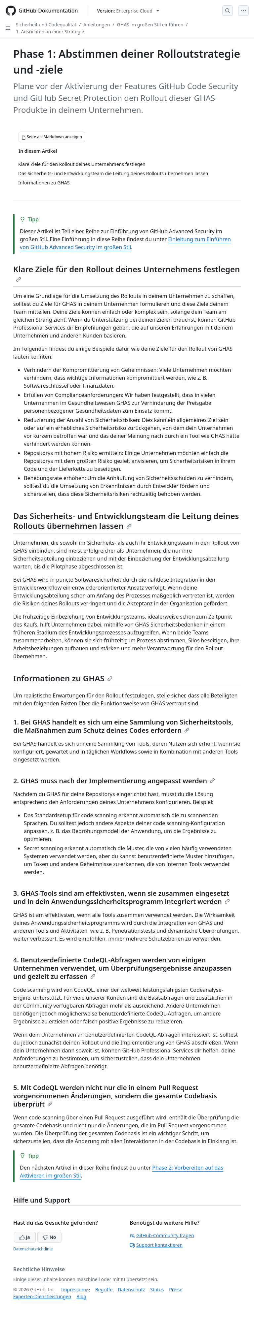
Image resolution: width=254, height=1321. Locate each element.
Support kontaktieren (156, 1245)
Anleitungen (96, 24)
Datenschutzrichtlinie (33, 1249)
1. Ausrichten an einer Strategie (50, 31)
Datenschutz (131, 1289)
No (49, 1237)
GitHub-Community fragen (162, 1235)
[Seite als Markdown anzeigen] (52, 137)
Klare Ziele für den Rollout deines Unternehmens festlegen (126, 273)
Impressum (73, 1289)
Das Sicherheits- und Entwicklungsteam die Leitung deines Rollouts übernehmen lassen (126, 520)
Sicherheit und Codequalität (46, 24)
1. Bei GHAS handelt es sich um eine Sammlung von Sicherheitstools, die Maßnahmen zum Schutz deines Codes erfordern (123, 726)
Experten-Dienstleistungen (42, 1296)
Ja (25, 1237)
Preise (175, 1289)
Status (157, 1289)
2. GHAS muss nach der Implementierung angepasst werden (114, 780)
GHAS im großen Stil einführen (150, 24)
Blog (81, 1296)
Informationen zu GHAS (62, 678)
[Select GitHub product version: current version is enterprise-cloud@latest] (128, 11)
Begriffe (104, 1289)
